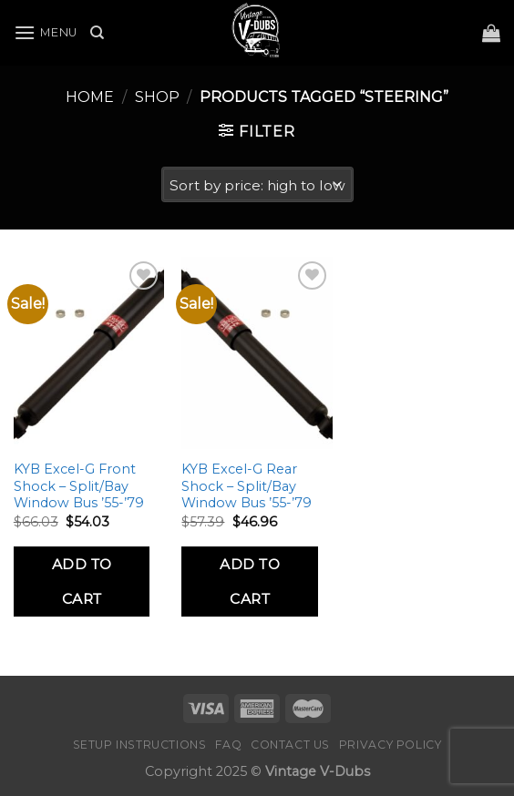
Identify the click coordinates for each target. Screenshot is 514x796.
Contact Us (290, 744)
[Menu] (45, 32)
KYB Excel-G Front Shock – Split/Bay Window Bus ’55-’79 (79, 486)
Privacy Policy (390, 744)
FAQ (228, 744)
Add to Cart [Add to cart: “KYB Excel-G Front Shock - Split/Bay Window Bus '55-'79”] (82, 581)
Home (90, 97)
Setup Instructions (140, 744)
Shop (157, 97)
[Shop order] (257, 184)
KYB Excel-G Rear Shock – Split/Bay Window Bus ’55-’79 (246, 486)
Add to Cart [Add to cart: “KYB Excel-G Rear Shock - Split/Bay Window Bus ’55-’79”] (250, 581)
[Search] (97, 32)
